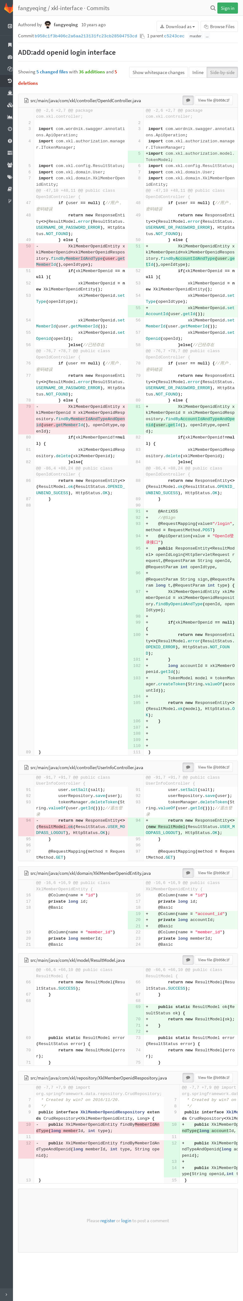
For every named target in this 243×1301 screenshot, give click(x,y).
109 (140, 764)
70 (141, 1056)
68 (35, 1038)
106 (140, 746)
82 (141, 443)
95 (141, 560)
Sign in (227, 8)
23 (141, 975)
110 (140, 770)
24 (141, 981)
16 (35, 932)
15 (181, 1223)
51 (141, 252)
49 (141, 221)
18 (35, 944)
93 (141, 536)
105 (140, 727)
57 (141, 338)
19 (141, 951)
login (130, 1264)
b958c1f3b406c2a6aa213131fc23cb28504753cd (92, 36)
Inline (197, 72)
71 (141, 1068)
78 (141, 369)
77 (35, 382)
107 (140, 752)
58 (141, 351)
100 (140, 659)
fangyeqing (39, 8)
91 (141, 523)
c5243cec (181, 36)
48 (141, 209)
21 (141, 963)
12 (35, 1186)
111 (140, 777)
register (111, 1264)
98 (141, 641)
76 (35, 369)
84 (141, 468)
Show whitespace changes (158, 72)
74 (141, 1093)
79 (141, 382)
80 (141, 406)
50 (141, 246)
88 (141, 486)
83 (141, 456)
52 (141, 277)
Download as (177, 26)
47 (35, 209)
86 (35, 486)
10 (35, 1168)
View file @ (213, 100)
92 (141, 530)
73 (141, 1081)
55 (141, 314)
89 (141, 511)
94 (141, 548)
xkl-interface (73, 8)
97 (141, 616)
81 (141, 412)
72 (141, 1075)
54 (141, 301)
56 (141, 326)
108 (140, 758)
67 (35, 1031)
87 (35, 511)
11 (35, 1180)
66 (35, 1019)
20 (141, 957)
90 (141, 517)
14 (181, 1211)
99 (141, 647)
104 (140, 721)
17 (35, 938)
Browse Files (219, 26)
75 (141, 1105)
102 (140, 690)
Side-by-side (222, 72)
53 (141, 289)
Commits (104, 8)
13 (181, 1205)
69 (141, 1044)
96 (141, 591)
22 (141, 969)
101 (140, 684)
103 (140, 702)
